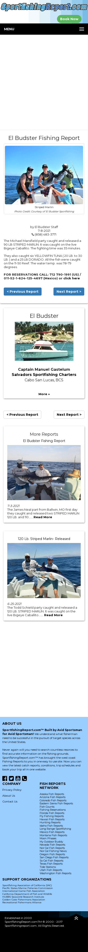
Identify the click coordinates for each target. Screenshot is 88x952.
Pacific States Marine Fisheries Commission (27, 888)
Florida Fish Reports (52, 813)
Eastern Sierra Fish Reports (56, 803)
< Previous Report (22, 291)
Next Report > (69, 291)
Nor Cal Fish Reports (52, 848)
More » (44, 394)
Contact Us (9, 801)
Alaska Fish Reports (52, 794)
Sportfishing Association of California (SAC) (27, 885)
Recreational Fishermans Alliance (22, 902)
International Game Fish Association (23, 890)
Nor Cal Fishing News (53, 851)
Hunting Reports (50, 822)
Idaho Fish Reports (51, 825)
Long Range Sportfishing (55, 828)
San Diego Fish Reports (54, 857)
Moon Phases (48, 838)
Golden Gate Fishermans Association (23, 899)
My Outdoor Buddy (51, 841)
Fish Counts (47, 806)
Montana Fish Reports (53, 835)
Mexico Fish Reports (52, 832)
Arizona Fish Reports (52, 797)
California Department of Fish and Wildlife (27, 894)
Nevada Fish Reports (52, 844)
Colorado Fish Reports (53, 800)
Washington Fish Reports (55, 873)
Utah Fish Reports (51, 870)
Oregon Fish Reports (52, 854)
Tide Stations (48, 867)
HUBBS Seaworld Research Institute (23, 896)
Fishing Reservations (53, 809)
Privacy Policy (12, 789)
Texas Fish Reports (51, 863)
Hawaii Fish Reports (52, 819)
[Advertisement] (44, 82)
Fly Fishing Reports (52, 816)
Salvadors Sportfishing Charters (44, 374)
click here (71, 278)
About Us (8, 795)
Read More (43, 517)
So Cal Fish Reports (51, 860)
